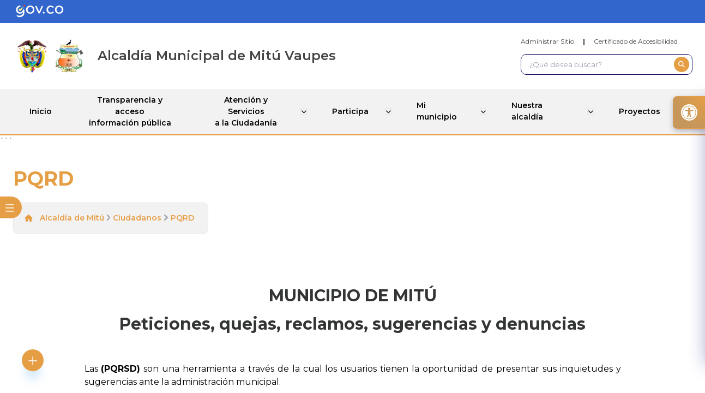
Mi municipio (437, 111)
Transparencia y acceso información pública (130, 111)
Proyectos (640, 111)
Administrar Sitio (547, 41)
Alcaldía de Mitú (72, 218)
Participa (352, 111)
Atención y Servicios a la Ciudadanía (248, 111)
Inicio (40, 111)
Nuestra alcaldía (528, 111)
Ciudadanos (137, 218)
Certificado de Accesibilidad (636, 41)
